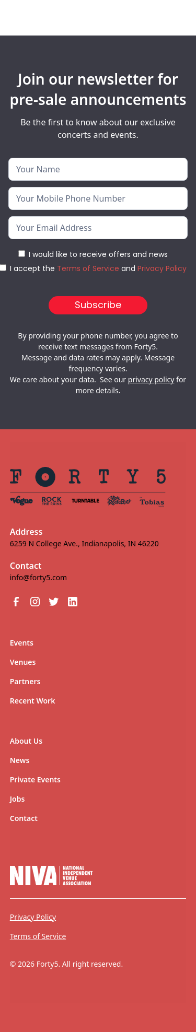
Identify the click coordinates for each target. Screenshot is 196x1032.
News (20, 760)
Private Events (35, 779)
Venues (23, 662)
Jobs (17, 799)
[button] (170, 17)
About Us (26, 741)
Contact (24, 818)
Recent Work (32, 701)
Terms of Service (88, 268)
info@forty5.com (38, 577)
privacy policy (151, 379)
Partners (25, 681)
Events (21, 643)
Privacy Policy (162, 268)
